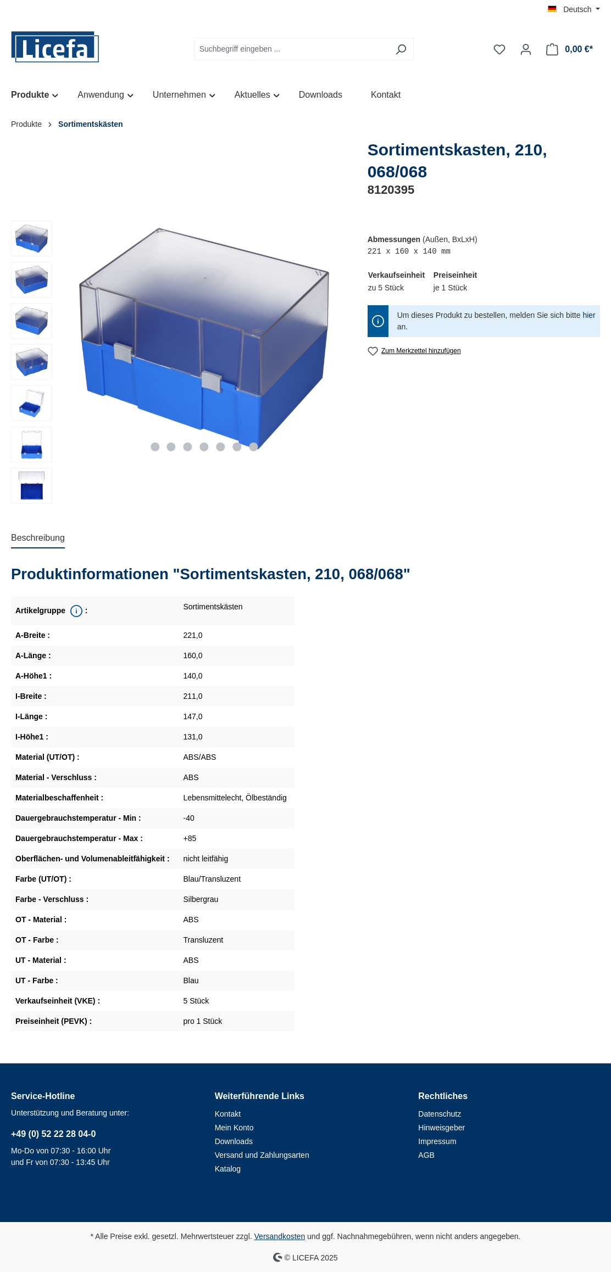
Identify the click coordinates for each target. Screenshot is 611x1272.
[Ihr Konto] (526, 49)
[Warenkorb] (569, 49)
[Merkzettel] (499, 49)
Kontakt (228, 1114)
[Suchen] (401, 49)
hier (588, 315)
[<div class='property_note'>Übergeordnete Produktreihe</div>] (75, 611)
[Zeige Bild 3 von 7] (188, 446)
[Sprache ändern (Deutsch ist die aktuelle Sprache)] (574, 9)
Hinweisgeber (441, 1127)
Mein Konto (234, 1127)
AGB (426, 1155)
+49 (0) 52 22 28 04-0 (53, 1134)
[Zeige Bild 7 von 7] (253, 446)
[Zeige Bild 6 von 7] (236, 446)
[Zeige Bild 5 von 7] (220, 446)
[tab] (38, 538)
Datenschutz (439, 1114)
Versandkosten (280, 1236)
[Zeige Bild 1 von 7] (155, 446)
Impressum (437, 1141)
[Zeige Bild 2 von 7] (171, 446)
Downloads (234, 1141)
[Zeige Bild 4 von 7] (204, 446)
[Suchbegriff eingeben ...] (291, 49)
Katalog (228, 1168)
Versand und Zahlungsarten (262, 1155)
